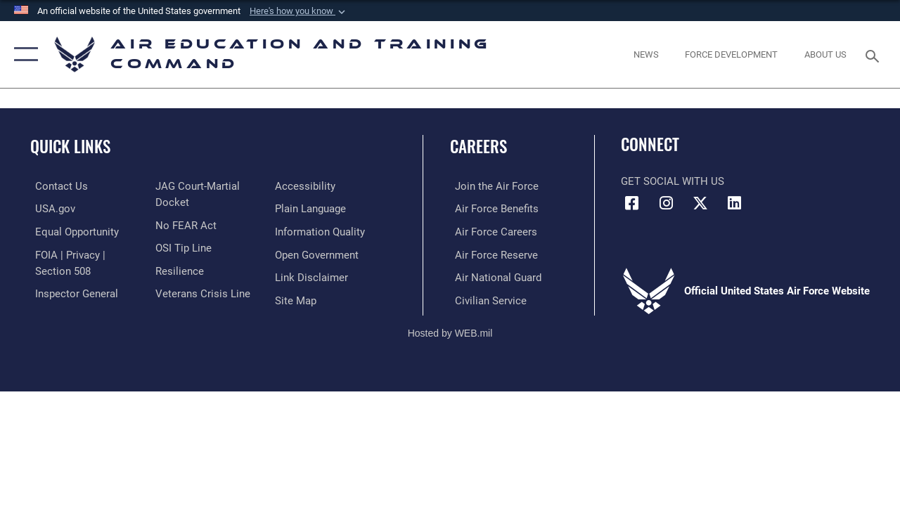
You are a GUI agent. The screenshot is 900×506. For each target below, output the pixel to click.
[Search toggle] (875, 54)
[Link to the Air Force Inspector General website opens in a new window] (71, 291)
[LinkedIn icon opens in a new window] (734, 203)
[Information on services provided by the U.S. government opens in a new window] (50, 208)
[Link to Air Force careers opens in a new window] (491, 231)
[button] (299, 11)
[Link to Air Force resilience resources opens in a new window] (177, 269)
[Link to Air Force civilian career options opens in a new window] (486, 298)
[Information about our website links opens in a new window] (312, 276)
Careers (478, 146)
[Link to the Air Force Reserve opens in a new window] (491, 253)
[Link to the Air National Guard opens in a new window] (493, 276)
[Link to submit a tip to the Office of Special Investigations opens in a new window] (181, 246)
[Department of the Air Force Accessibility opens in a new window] (306, 186)
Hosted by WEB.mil (450, 331)
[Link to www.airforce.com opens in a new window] (492, 186)
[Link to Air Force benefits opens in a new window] (492, 208)
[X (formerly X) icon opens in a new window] (700, 203)
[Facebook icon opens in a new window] (631, 203)
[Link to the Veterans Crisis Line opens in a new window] (200, 291)
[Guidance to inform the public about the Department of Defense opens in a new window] (321, 231)
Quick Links (70, 146)
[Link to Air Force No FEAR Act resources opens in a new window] (183, 224)
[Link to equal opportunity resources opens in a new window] (72, 231)
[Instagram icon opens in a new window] (665, 203)
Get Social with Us (672, 181)
